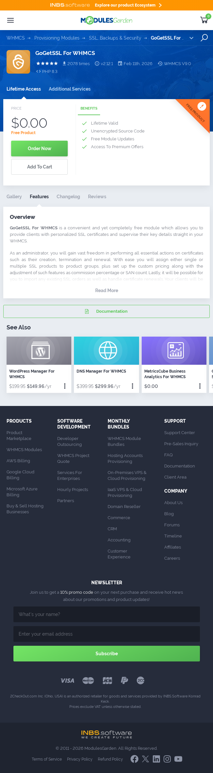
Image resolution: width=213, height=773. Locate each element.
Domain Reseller (124, 506)
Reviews (97, 196)
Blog (169, 513)
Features (39, 196)
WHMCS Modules (24, 449)
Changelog (68, 196)
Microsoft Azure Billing (23, 491)
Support (175, 421)
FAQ (168, 454)
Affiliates (172, 547)
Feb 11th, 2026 (135, 63)
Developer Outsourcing (69, 441)
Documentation (105, 311)
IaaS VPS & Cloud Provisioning (125, 492)
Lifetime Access (24, 89)
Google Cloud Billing (21, 474)
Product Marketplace (19, 435)
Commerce (119, 517)
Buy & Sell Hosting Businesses (25, 508)
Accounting (119, 539)
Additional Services (70, 89)
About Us (173, 502)
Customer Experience (119, 554)
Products (19, 421)
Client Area (175, 477)
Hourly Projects (72, 489)
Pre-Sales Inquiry (181, 443)
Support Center (179, 432)
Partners (65, 500)
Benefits (89, 108)
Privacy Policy (80, 759)
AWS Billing (18, 460)
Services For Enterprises (70, 475)
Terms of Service (47, 759)
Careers (172, 558)
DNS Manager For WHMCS (101, 371)
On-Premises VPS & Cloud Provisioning (128, 475)
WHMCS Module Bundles (125, 441)
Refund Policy (110, 759)
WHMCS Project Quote (73, 458)
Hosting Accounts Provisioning (126, 458)
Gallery (14, 196)
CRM (112, 528)
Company (175, 491)
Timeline (173, 536)
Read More (106, 290)
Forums (172, 524)
